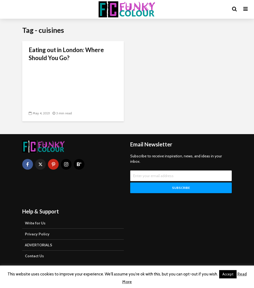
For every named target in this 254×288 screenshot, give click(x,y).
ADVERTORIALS (38, 245)
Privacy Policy (37, 234)
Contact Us (34, 256)
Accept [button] (227, 274)
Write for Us (35, 223)
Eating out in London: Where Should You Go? (66, 53)
